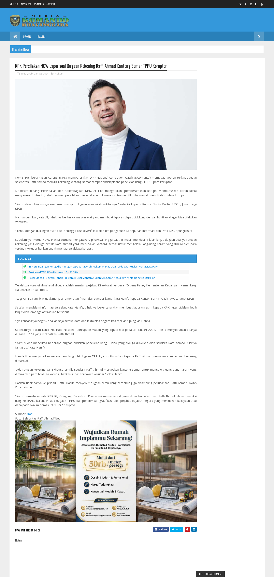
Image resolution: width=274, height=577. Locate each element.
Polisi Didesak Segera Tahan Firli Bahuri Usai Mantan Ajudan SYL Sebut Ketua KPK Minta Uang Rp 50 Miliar (92, 276)
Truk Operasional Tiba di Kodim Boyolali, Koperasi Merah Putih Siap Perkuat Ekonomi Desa (238, 326)
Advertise (51, 4)
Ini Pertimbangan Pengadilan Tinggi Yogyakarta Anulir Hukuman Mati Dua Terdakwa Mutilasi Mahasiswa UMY (94, 265)
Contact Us (39, 4)
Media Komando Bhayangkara (50, 571)
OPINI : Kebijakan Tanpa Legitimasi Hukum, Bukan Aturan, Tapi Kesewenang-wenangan (239, 406)
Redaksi (225, 386)
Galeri (41, 36)
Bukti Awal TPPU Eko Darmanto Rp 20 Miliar (54, 271)
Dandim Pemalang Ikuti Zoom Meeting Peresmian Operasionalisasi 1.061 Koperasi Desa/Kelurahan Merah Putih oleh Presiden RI (229, 83)
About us (14, 4)
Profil (27, 36)
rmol (30, 417)
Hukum (59, 74)
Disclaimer (26, 4)
